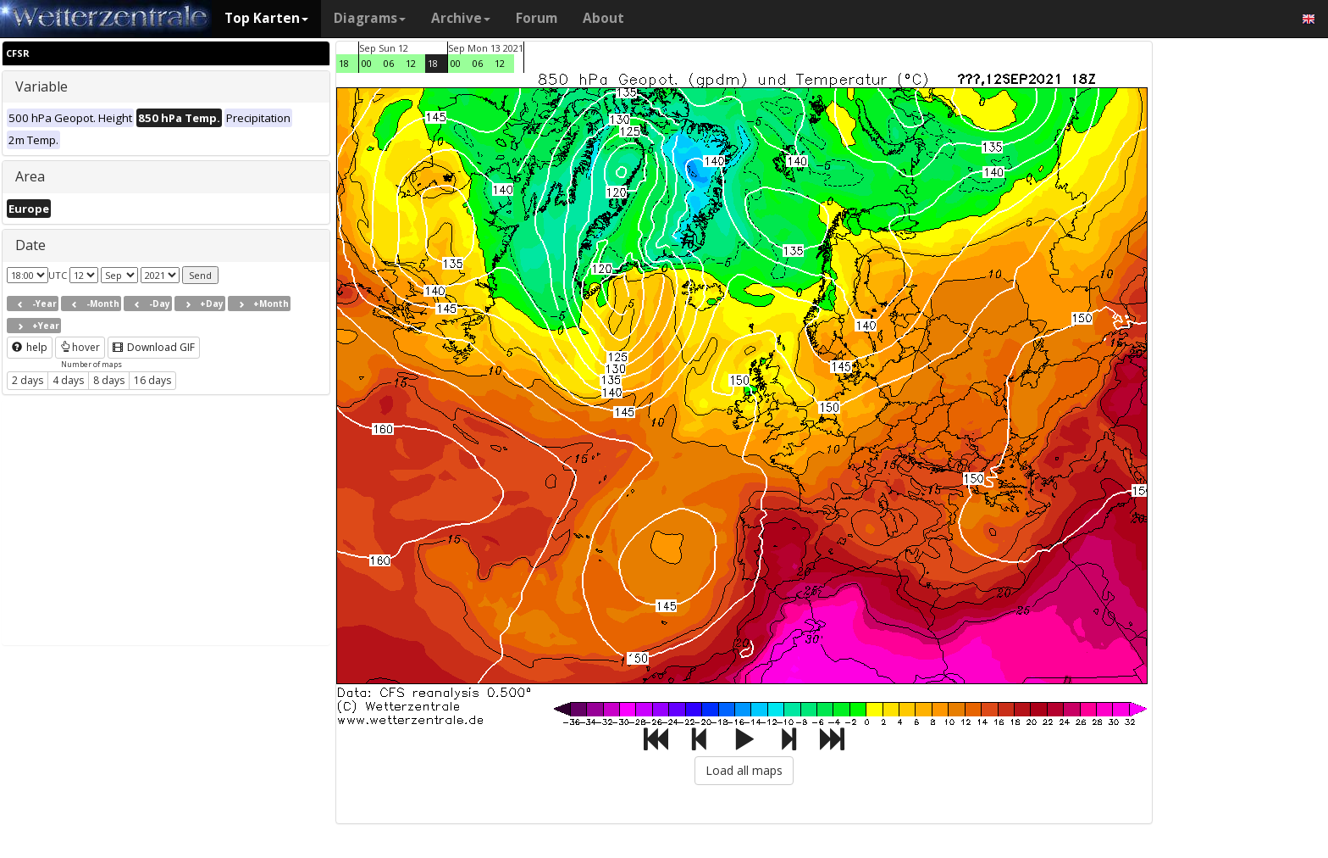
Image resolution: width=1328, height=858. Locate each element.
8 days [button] (109, 380)
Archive (460, 18)
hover (80, 347)
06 (389, 63)
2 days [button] (27, 380)
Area (30, 176)
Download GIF (154, 347)
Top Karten (266, 18)
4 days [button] (68, 380)
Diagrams (370, 18)
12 (411, 63)
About (603, 18)
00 (367, 63)
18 (344, 63)
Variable (41, 86)
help (29, 347)
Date (30, 245)
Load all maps (744, 770)
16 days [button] (152, 380)
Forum (536, 18)
